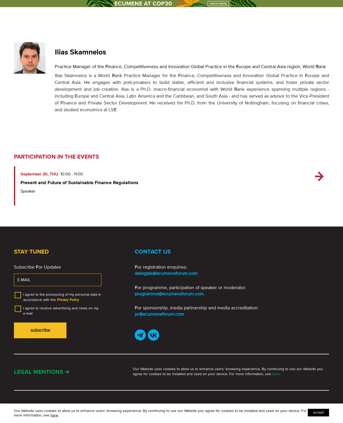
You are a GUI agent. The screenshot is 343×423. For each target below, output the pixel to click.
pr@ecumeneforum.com (159, 314)
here (276, 374)
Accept (318, 412)
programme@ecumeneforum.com (169, 294)
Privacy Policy (68, 300)
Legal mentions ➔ (41, 372)
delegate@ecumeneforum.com (166, 273)
